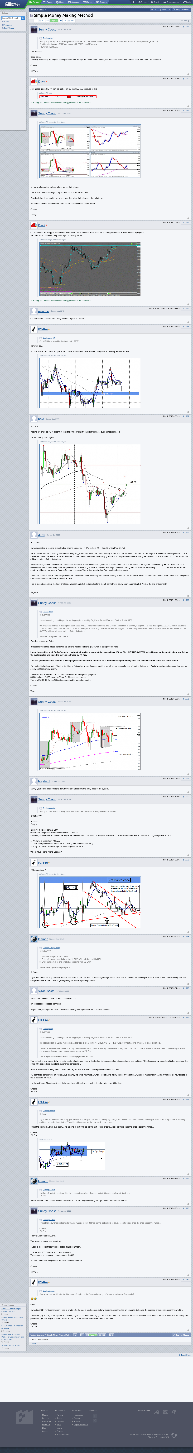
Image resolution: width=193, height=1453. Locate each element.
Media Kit (46, 1425)
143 (72, 21)
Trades (59, 1418)
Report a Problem (81, 1425)
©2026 (166, 1437)
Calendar (60, 1421)
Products (45, 1418)
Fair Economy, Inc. (161, 1434)
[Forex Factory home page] (14, 4)
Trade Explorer (63, 1434)
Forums (60, 1415)
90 (61, 21)
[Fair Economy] (173, 1436)
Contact (45, 1431)
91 (65, 21)
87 (43, 21)
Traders (77, 1421)
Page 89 (54, 21)
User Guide (46, 1421)
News (59, 1425)
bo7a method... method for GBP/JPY (12, 1327)
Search (77, 1418)
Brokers (60, 1431)
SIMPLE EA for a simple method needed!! (11, 1310)
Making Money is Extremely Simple (12, 1318)
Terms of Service (155, 1437)
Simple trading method (10, 1345)
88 (47, 21)
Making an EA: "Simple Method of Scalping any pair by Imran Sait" (12, 1336)
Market (59, 1428)
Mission (45, 1415)
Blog (44, 1428)
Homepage (78, 1415)
